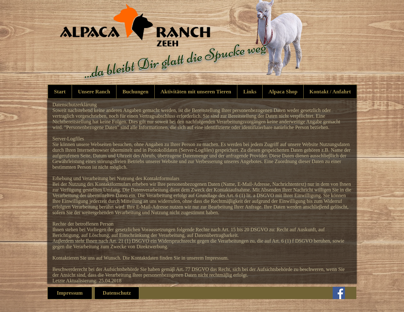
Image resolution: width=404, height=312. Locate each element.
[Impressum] (69, 293)
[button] (195, 91)
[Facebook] (339, 293)
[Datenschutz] (116, 293)
